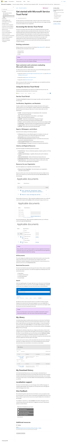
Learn (17, 7)
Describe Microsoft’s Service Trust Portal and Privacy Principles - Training (28, 428)
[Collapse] (13, 7)
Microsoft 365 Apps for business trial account (33, 73)
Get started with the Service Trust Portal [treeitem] (8, 16)
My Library (56, 13)
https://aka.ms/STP (41, 47)
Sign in (64, 1)
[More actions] (50, 8)
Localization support (57, 16)
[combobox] (7, 9)
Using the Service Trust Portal (59, 12)
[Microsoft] (2, 1)
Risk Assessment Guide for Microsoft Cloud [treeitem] (7, 13)
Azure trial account (28, 79)
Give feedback (56, 18)
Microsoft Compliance (22, 7)
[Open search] (62, 1)
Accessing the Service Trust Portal (58, 11)
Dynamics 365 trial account (30, 77)
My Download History (57, 15)
